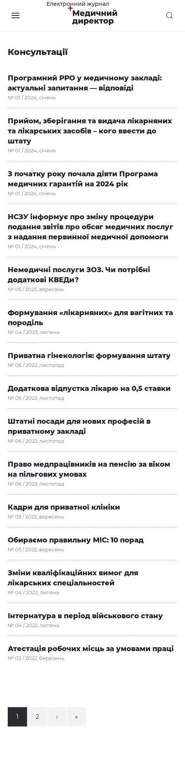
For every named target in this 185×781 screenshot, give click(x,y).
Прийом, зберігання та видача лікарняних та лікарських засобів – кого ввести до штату (90, 131)
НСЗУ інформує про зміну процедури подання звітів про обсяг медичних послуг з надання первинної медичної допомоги (90, 227)
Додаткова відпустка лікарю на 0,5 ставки (89, 388)
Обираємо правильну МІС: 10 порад (76, 540)
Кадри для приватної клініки (64, 507)
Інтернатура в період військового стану (85, 616)
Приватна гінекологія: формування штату (89, 355)
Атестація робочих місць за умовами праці (91, 649)
